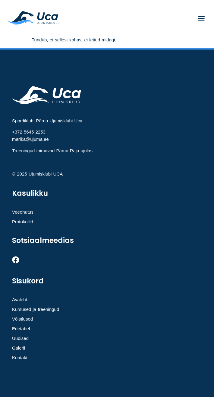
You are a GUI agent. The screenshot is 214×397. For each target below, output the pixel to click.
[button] (201, 18)
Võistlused (22, 318)
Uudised (20, 338)
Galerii (18, 347)
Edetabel (21, 328)
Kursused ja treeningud (35, 309)
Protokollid (22, 221)
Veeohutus (22, 212)
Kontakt (19, 357)
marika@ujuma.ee (30, 139)
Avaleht (19, 299)
